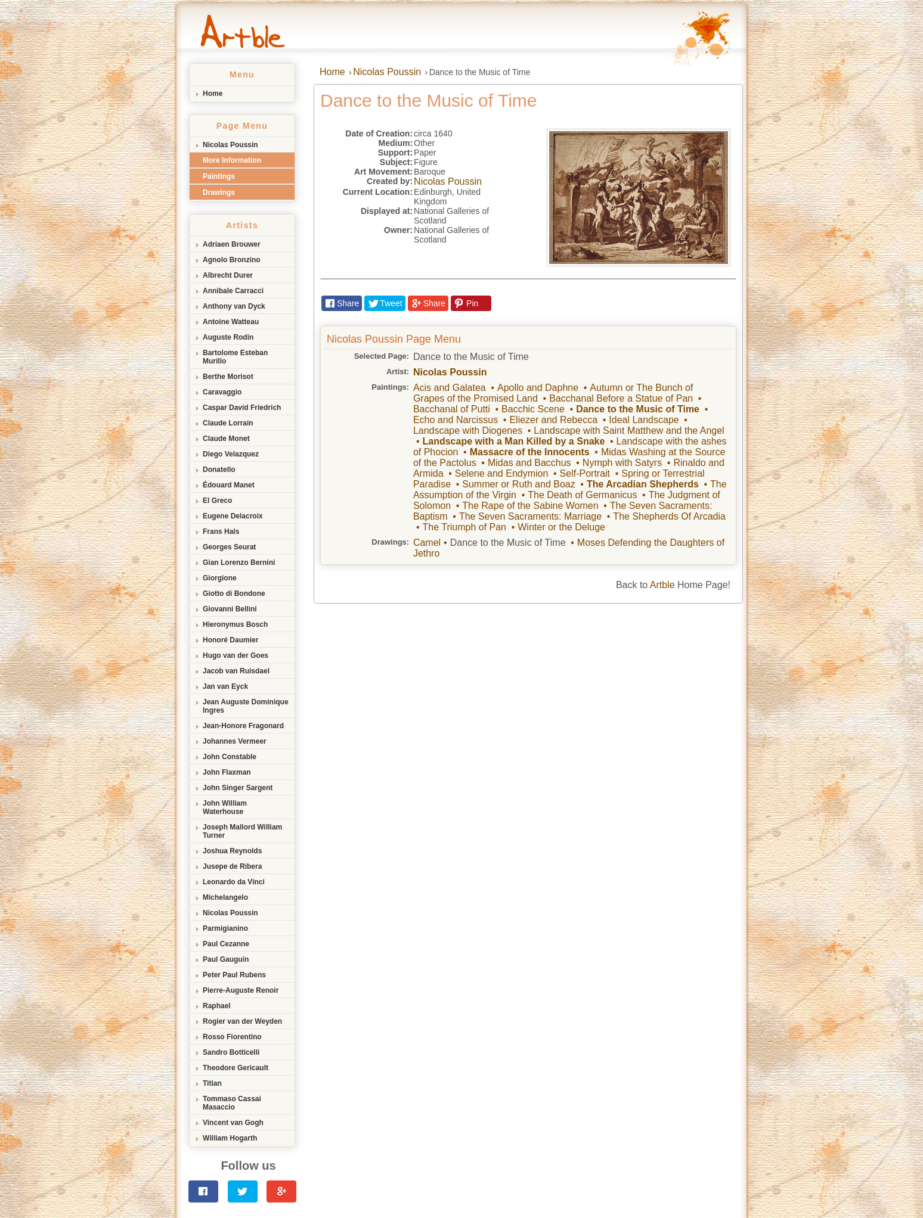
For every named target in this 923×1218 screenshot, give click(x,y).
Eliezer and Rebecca (553, 420)
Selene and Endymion (502, 473)
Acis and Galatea (449, 388)
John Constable (229, 757)
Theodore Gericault (235, 1068)
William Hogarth (230, 1138)
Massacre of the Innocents (530, 452)
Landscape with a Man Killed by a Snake (513, 441)
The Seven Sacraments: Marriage (530, 516)
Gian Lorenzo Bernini (239, 562)
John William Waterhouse (225, 807)
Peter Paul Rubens (234, 975)
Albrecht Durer (228, 275)
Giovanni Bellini (230, 609)
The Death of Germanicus (582, 495)
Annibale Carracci (233, 291)
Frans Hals (221, 531)
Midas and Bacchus (529, 463)
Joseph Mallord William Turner (242, 831)
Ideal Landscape (644, 420)
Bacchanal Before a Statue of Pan (621, 398)
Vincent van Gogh (233, 1122)
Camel (427, 542)
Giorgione (220, 578)
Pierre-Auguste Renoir (240, 990)
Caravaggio (222, 392)
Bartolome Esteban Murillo (235, 357)
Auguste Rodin (228, 337)
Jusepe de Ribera (232, 866)
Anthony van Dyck (234, 306)
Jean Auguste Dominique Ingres (246, 706)
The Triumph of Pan (464, 527)
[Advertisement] (461, 693)
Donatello (219, 469)
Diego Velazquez (231, 454)
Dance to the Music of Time (637, 409)
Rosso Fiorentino (232, 1037)
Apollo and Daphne (537, 388)
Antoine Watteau (231, 322)
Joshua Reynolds (232, 851)
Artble (662, 585)
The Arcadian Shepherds (643, 484)
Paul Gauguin (226, 959)
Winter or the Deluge (561, 527)
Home (212, 93)
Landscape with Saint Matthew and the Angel (629, 430)
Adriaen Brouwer (232, 244)
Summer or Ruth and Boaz (518, 484)
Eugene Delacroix (233, 516)
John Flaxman (227, 772)
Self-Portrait (585, 473)
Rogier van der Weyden (242, 1021)
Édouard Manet (229, 485)
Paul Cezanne (226, 944)
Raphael (217, 1006)
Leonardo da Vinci (234, 882)
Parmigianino (225, 928)
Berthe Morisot (228, 376)
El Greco (217, 500)
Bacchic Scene (533, 409)
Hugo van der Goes (235, 655)
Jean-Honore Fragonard (243, 726)
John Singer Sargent (237, 788)
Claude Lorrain (228, 423)
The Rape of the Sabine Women (530, 506)
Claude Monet (226, 438)
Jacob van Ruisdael (236, 671)
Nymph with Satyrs (622, 463)
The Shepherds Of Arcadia (669, 516)
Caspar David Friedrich (242, 407)
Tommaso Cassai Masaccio (232, 1103)
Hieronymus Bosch (235, 624)
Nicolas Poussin (230, 145)
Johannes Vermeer (235, 741)
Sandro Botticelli (231, 1052)
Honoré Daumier (230, 640)
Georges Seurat (229, 547)
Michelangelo (225, 897)
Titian (212, 1083)
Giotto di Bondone (234, 593)
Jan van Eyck (225, 686)
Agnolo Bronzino (232, 260)
